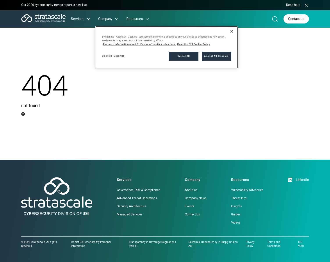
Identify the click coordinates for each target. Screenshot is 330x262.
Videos (236, 222)
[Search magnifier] (275, 18)
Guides (236, 214)
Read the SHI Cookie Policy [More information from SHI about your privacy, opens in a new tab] (193, 44)
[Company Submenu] (115, 18)
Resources (134, 19)
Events (189, 206)
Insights (236, 206)
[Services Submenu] (87, 18)
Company (105, 19)
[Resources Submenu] (146, 18)
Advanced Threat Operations (137, 198)
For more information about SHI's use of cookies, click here (139, 44)
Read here (293, 5)
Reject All (184, 56)
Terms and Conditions (273, 244)
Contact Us (192, 214)
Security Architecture (131, 206)
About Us (191, 190)
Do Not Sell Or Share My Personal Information (91, 244)
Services (77, 19)
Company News (196, 198)
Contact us (296, 19)
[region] (166, 47)
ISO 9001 (301, 244)
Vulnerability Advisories (247, 190)
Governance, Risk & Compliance (138, 190)
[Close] (232, 31)
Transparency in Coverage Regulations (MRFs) (152, 244)
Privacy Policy (250, 244)
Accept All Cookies (216, 56)
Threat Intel (239, 198)
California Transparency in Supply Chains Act (213, 244)
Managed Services (130, 214)
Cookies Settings (113, 55)
